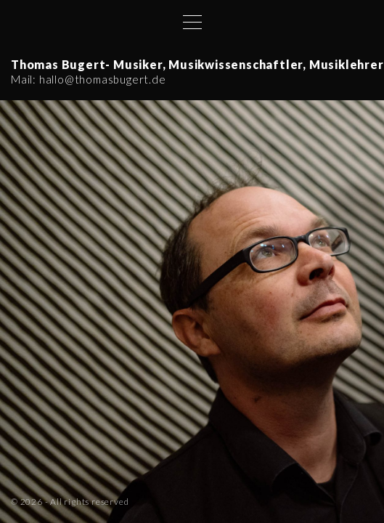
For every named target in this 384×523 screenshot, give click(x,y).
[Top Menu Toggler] (192, 22)
